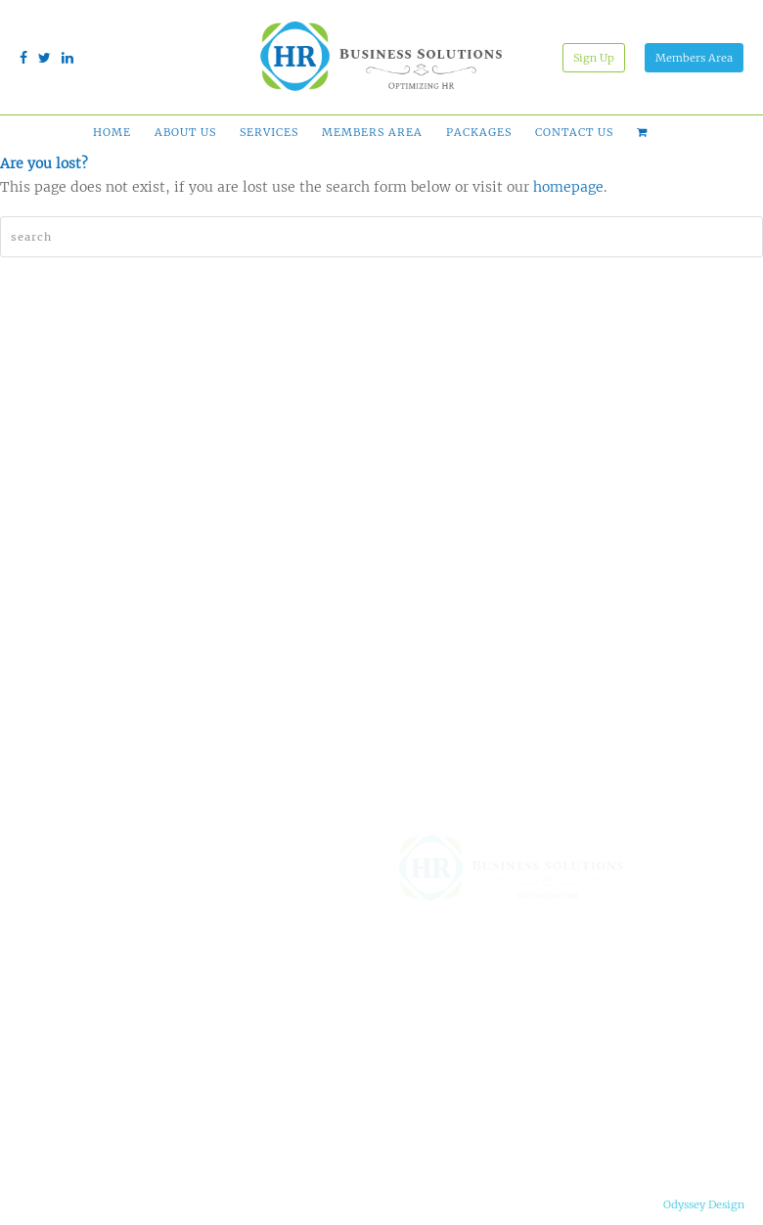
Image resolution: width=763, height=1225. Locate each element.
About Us (185, 132)
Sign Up (593, 58)
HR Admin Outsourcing (307, 1062)
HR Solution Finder (324, 987)
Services (269, 132)
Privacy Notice (185, 1205)
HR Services (306, 1095)
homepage (568, 187)
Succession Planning (304, 1128)
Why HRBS (417, 1013)
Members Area (694, 58)
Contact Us (574, 132)
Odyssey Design (703, 1204)
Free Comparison (432, 1064)
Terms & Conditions (72, 1205)
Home (112, 132)
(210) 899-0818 (576, 1085)
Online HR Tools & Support (322, 1021)
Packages (479, 132)
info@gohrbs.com (582, 1153)
